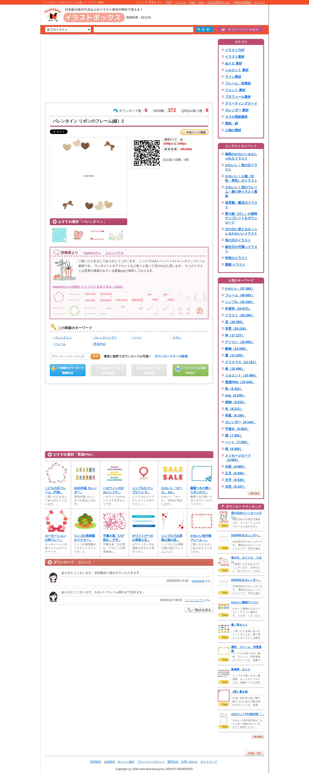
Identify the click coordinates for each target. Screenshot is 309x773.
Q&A (193, 2)
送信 (95, 356)
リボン (176, 337)
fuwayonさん (92, 252)
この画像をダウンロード (68, 370)
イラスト (180, 2)
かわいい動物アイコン (245, 602)
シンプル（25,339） (239, 302)
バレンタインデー (105, 337)
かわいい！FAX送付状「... (247, 714)
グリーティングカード (241, 103)
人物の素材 (233, 130)
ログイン (259, 2)
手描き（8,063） (237, 429)
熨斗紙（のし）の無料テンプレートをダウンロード (241, 218)
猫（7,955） (234, 435)
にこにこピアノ (195, 600)
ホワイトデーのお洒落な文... (142, 538)
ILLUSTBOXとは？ (219, 2)
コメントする (114, 252)
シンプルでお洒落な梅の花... (171, 538)
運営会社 (172, 761)
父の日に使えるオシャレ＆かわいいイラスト (241, 231)
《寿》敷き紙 (239, 691)
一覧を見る (254, 493)
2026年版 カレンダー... (85, 490)
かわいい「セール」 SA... (171, 490)
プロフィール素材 (238, 97)
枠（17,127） (235, 335)
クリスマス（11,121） (241, 362)
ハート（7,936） (237, 442)
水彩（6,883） (235, 466)
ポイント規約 (126, 761)
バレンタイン (63, 337)
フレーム (60, 344)
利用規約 (95, 761)
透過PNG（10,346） (240, 382)
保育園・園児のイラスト (241, 205)
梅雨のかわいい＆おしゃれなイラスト (241, 156)
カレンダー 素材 (237, 110)
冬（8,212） (234, 409)
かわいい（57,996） (239, 288)
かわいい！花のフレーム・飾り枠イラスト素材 (241, 191)
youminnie (198, 581)
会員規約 (109, 761)
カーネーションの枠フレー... (55, 538)
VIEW (223, 526)
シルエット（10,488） (241, 375)
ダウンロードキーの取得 (171, 356)
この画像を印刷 (190, 370)
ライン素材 (233, 77)
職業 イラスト (235, 264)
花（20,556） (235, 322)
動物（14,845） (236, 348)
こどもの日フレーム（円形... (55, 490)
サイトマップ (208, 761)
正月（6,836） (235, 473)
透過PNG (99, 344)
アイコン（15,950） (239, 342)
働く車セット (239, 624)
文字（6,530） (235, 480)
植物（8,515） (235, 402)
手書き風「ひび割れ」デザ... (113, 538)
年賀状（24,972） (238, 308)
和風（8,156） (235, 415)
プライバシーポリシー (151, 761)
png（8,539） (235, 395)
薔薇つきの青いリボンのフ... (200, 490)
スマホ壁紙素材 (236, 117)
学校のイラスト (236, 258)
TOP (169, 2)
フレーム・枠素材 (238, 83)
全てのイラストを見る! (240, 29)
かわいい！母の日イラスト (241, 167)
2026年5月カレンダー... (246, 535)
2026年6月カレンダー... (246, 580)
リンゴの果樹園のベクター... (84, 538)
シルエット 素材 (237, 70)
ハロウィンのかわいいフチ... (113, 490)
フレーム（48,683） (239, 295)
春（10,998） (235, 368)
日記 (201, 2)
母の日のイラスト (238, 240)
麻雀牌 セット (240, 669)
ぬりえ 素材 (233, 63)
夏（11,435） (235, 355)
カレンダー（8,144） (240, 422)
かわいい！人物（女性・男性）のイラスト (241, 178)
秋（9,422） (234, 389)
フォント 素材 (235, 90)
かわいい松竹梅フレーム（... (200, 538)
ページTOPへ (254, 753)
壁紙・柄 (231, 123)
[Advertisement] (18, 76)
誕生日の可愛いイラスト (241, 249)
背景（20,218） (236, 328)
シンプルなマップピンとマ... (142, 490)
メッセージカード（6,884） (238, 458)
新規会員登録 (243, 2)
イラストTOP (235, 50)
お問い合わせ (189, 761)
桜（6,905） (234, 449)
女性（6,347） (235, 486)
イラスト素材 (234, 56)
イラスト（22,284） (239, 315)
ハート (137, 337)
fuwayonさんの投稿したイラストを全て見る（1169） (88, 286)
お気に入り (194, 132)
